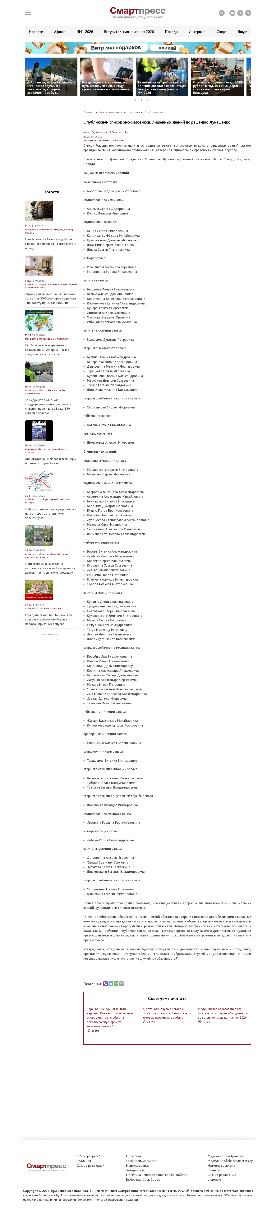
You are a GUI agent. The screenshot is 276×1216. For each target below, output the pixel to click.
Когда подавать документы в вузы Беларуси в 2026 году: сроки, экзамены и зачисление (106, 85)
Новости (36, 31)
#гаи (50, 390)
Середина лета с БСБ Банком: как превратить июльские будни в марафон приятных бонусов (48, 619)
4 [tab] (148, 99)
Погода (171, 31)
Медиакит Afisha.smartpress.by (230, 1161)
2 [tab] (137, 99)
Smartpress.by (49, 1195)
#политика (89, 140)
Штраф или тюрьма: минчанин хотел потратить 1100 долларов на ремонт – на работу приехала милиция (50, 298)
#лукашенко (104, 140)
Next (248, 75)
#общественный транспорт (54, 499)
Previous (28, 75)
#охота (29, 232)
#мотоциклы (32, 393)
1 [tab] (131, 99)
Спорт (222, 31)
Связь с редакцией (90, 1165)
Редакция (84, 1161)
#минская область (35, 287)
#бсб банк (45, 608)
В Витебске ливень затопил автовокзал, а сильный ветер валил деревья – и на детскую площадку (50, 568)
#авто (42, 390)
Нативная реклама (221, 1165)
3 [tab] (143, 99)
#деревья (62, 554)
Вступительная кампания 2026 (129, 31)
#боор (70, 229)
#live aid (29, 452)
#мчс (53, 554)
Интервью (197, 31)
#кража (72, 284)
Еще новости (50, 634)
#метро (29, 502)
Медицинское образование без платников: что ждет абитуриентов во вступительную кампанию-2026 (223, 1013)
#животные (45, 229)
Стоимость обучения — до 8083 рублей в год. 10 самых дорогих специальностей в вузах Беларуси (217, 87)
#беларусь (58, 608)
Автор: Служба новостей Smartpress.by (105, 132)
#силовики (118, 140)
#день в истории (47, 449)
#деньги (62, 284)
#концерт (64, 449)
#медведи (59, 229)
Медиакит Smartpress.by (226, 1156)
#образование (47, 338)
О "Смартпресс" (88, 1156)
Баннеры (214, 1170)
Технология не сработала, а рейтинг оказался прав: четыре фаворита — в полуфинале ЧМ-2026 (162, 87)
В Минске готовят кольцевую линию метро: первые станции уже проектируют (50, 513)
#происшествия (48, 284)
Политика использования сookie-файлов (156, 1175)
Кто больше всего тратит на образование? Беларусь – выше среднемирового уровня (47, 349)
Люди (242, 31)
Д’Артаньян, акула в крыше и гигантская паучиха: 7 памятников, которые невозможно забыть (49, 87)
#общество (31, 229)
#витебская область (36, 557)
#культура (31, 449)
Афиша (60, 31)
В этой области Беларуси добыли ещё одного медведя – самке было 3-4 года (51, 243)
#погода (44, 554)
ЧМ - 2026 (85, 31)
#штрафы (59, 390)
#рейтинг (62, 338)
